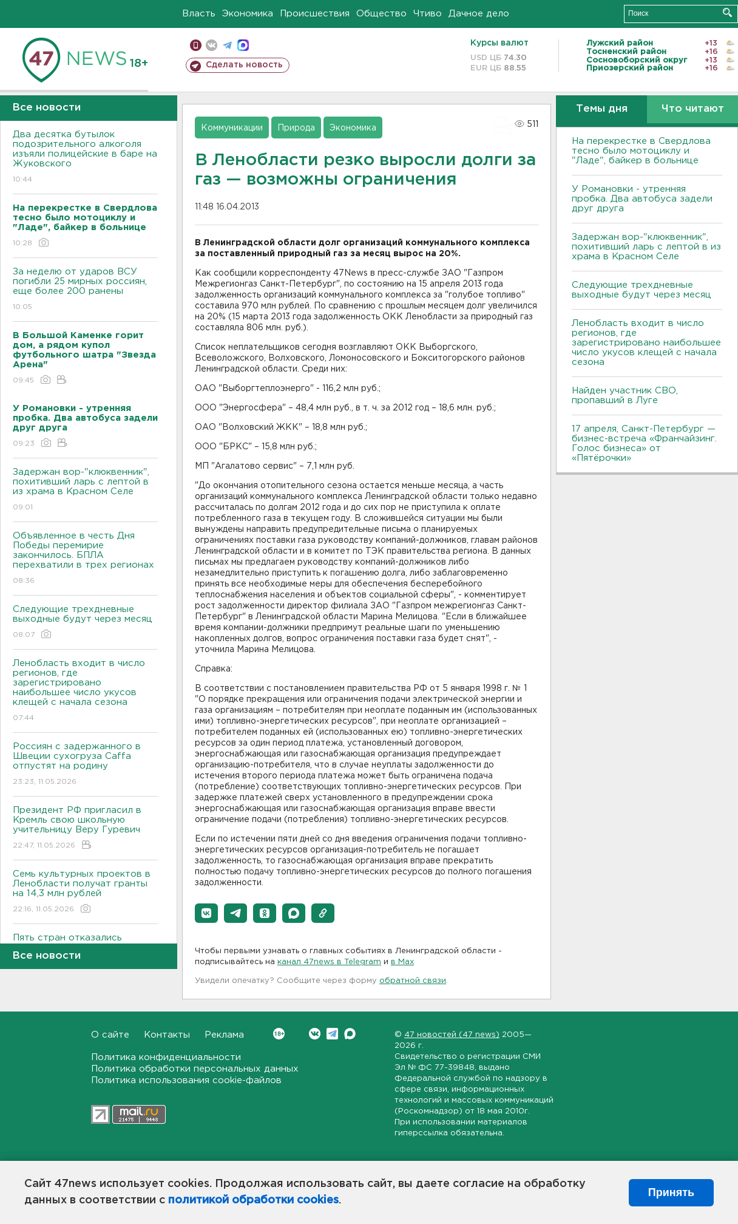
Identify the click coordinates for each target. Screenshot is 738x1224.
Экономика (247, 14)
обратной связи (412, 980)
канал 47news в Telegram (329, 962)
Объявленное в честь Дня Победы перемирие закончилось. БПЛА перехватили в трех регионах (85, 559)
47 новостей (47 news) (451, 1035)
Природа (296, 128)
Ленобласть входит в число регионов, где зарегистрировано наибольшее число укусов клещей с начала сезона (85, 691)
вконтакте (211, 45)
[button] (206, 913)
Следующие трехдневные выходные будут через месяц (85, 622)
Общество (381, 14)
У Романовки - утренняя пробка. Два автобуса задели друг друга (642, 198)
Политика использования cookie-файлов (186, 1080)
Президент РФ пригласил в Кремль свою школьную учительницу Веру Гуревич (85, 828)
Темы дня (602, 109)
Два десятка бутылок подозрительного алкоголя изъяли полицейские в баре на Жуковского (85, 158)
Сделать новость (244, 65)
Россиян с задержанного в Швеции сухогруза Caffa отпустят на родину (85, 765)
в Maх (402, 962)
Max (350, 1033)
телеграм (227, 45)
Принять (671, 1192)
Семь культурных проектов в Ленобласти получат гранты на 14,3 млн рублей (85, 892)
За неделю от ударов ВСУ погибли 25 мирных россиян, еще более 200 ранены (85, 290)
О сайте (110, 1035)
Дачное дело (479, 14)
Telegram (332, 1033)
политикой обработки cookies (253, 1200)
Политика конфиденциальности (166, 1057)
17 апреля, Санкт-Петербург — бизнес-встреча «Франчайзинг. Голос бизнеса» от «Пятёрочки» (644, 443)
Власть (198, 14)
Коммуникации (232, 128)
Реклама (224, 1035)
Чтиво (427, 14)
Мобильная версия (195, 45)
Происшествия (315, 14)
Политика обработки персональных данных (195, 1069)
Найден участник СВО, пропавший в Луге (625, 395)
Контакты (167, 1035)
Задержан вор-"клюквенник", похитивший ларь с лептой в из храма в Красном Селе (85, 490)
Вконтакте (279, 1033)
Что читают (693, 109)
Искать (727, 12)
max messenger (243, 45)
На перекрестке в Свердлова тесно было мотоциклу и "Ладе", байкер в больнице (641, 151)
